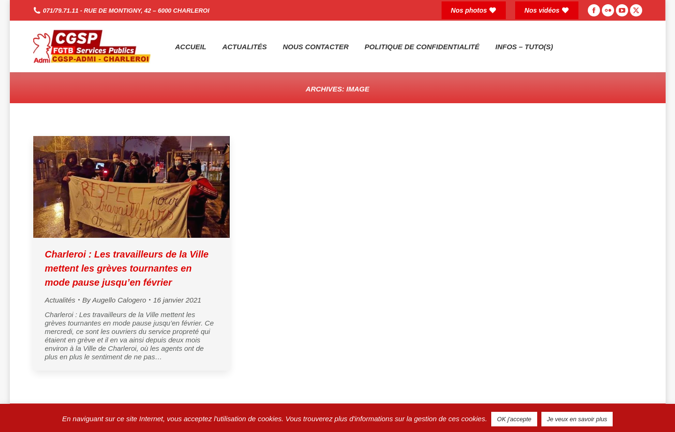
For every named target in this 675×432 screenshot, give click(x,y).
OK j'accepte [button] (514, 419)
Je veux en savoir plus (577, 419)
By (114, 300)
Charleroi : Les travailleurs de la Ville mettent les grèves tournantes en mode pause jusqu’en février (127, 268)
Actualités (60, 300)
